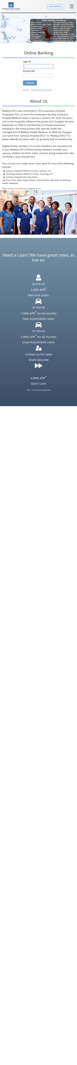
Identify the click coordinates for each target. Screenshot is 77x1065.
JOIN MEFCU (55, 6)
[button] (71, 775)
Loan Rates (7, 977)
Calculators (7, 1005)
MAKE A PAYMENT (27, 602)
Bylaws (5, 1017)
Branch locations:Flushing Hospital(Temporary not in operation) (33, 1009)
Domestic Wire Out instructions (21, 530)
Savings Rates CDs (11, 973)
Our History (8, 1001)
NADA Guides (15, 686)
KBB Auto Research (18, 690)
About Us (6, 965)
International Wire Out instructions (23, 533)
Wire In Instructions (16, 536)
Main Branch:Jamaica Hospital (17, 1013)
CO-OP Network (16, 677)
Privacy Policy (8, 981)
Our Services (8, 969)
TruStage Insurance (18, 681)
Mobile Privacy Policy (12, 985)
